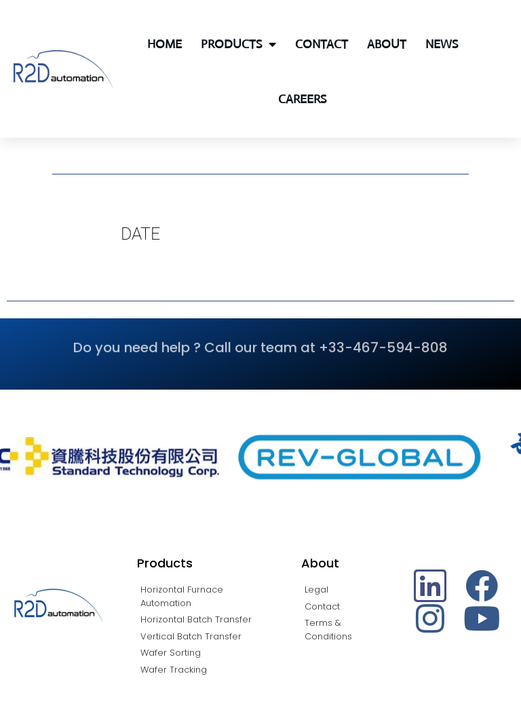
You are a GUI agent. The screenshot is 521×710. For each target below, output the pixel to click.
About (386, 44)
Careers (302, 99)
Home (164, 44)
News (441, 44)
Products (238, 44)
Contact (321, 44)
